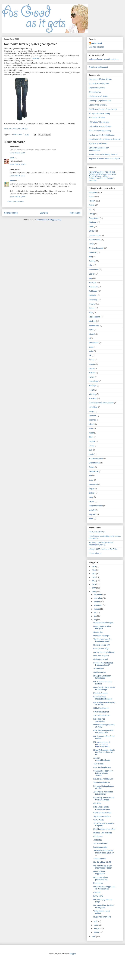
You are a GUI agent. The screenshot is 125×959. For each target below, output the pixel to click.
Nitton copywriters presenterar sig (100, 878)
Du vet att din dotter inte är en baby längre (104, 688)
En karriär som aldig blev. (99, 83)
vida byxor (25, 128)
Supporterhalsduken (101, 782)
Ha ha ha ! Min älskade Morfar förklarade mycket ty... (101, 543)
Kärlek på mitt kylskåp (102, 813)
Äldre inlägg (75, 213)
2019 (94, 566)
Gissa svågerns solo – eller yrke (102, 627)
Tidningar (92, 222)
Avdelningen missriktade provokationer (103, 793)
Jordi (12, 158)
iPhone (92, 360)
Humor (91, 377)
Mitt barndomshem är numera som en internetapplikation (102, 744)
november (98, 598)
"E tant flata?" (98, 669)
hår (90, 355)
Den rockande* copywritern (99, 872)
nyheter (92, 364)
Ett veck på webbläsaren (103, 779)
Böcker (92, 274)
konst (91, 480)
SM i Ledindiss (95, 92)
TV (90, 209)
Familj (91, 214)
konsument (93, 484)
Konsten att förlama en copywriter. (102, 174)
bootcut (15, 128)
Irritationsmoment (96, 458)
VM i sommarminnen (101, 715)
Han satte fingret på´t (101, 636)
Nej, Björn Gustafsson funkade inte (102, 677)
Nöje (91, 312)
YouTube (92, 282)
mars (96, 925)
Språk (91, 244)
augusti (97, 609)
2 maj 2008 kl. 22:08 (17, 153)
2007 (94, 937)
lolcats (91, 424)
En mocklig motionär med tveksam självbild (103, 799)
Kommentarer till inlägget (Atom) (49, 220)
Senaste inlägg (11, 213)
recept (91, 390)
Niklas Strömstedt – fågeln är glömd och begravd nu (104, 752)
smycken (92, 514)
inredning (92, 420)
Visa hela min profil (96, 47)
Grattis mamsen (99, 672)
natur (91, 497)
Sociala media (94, 240)
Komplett (97, 892)
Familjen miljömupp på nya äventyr (103, 109)
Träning (92, 261)
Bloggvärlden (94, 218)
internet (92, 334)
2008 (94, 591)
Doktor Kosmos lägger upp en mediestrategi (104, 888)
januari (97, 932)
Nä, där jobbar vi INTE (102, 862)
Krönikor (92, 304)
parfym (91, 501)
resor (91, 428)
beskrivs (36, 58)
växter (91, 433)
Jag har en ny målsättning (103, 652)
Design (92, 446)
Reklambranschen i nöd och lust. (102, 172)
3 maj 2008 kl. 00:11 (17, 176)
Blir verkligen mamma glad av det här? (104, 703)
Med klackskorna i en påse (104, 829)
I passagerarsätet (100, 847)
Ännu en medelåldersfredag (100, 131)
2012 (94, 577)
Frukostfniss (98, 883)
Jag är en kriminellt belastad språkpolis (104, 158)
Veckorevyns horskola (98, 105)
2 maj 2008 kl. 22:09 (17, 164)
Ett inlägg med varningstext (99, 720)
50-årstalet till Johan (97, 118)
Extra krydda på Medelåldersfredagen (103, 698)
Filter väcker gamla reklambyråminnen (101, 808)
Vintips (91, 411)
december (98, 594)
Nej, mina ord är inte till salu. (100, 79)
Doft (90, 450)
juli (95, 612)
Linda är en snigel (100, 659)
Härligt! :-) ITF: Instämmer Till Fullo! (103, 549)
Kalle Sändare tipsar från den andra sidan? (103, 731)
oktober (97, 602)
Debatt (91, 205)
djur (90, 476)
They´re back (98, 764)
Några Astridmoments (102, 917)
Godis (91, 454)
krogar (91, 489)
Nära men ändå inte (101, 656)
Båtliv (91, 437)
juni (95, 616)
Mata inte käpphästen (102, 767)
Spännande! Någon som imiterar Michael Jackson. (103, 773)
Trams (91, 197)
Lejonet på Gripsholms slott (100, 101)
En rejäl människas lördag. (99, 113)
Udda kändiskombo (101, 708)
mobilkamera (94, 325)
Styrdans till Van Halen (98, 143)
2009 (94, 588)
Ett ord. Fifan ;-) (95, 553)
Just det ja (97, 840)
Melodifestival (94, 463)
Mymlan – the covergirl (102, 833)
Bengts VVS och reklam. (99, 176)
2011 (94, 581)
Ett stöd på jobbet (100, 693)
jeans (10, 128)
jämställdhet (94, 343)
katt (90, 257)
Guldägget (93, 291)
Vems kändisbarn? (100, 843)
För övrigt (97, 803)
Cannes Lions (94, 235)
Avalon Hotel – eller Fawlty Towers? (103, 154)
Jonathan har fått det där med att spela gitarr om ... (103, 853)
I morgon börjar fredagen (103, 623)
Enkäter (92, 373)
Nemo (12, 181)
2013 (94, 574)
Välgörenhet (94, 471)
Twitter (91, 308)
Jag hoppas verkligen (102, 816)
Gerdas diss (98, 632)
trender (6, 128)
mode (19, 128)
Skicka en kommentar (15, 202)
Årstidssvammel (99, 859)
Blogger (73, 954)
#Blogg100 (93, 287)
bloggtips (92, 295)
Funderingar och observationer (101, 403)
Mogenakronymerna (97, 88)
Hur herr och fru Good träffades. (102, 135)
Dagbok (92, 441)
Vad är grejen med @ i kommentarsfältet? (102, 640)
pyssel (91, 368)
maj (95, 620)
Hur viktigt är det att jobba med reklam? (105, 139)
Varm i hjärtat (98, 820)
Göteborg (92, 252)
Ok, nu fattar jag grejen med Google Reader (102, 867)
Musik (91, 227)
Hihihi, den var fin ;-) (97, 532)
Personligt (93, 192)
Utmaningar (93, 381)
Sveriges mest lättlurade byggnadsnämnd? (103, 664)
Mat (90, 278)
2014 (94, 570)
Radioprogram (94, 317)
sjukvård (92, 510)
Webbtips (92, 386)
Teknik (91, 467)
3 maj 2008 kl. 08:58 (17, 197)
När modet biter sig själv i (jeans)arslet (103, 906)
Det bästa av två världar (98, 96)
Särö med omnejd (96, 248)
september (98, 605)
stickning (92, 394)
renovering (93, 300)
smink (91, 351)
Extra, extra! (98, 896)
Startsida (44, 213)
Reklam (92, 201)
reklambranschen (96, 506)
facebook (92, 415)
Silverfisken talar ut (101, 712)
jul (90, 338)
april (96, 921)
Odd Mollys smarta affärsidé (100, 126)
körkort (91, 493)
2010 (94, 584)
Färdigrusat (98, 836)
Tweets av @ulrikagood (98, 67)
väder (91, 519)
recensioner (93, 270)
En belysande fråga (101, 649)
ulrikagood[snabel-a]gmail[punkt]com (103, 59)
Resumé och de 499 (101, 645)
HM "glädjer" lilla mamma (99, 122)
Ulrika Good (96, 43)
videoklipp (93, 398)
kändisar (92, 321)
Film (90, 265)
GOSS (91, 231)
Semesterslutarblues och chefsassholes (99, 149)
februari (97, 928)
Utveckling (93, 407)
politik (91, 330)
